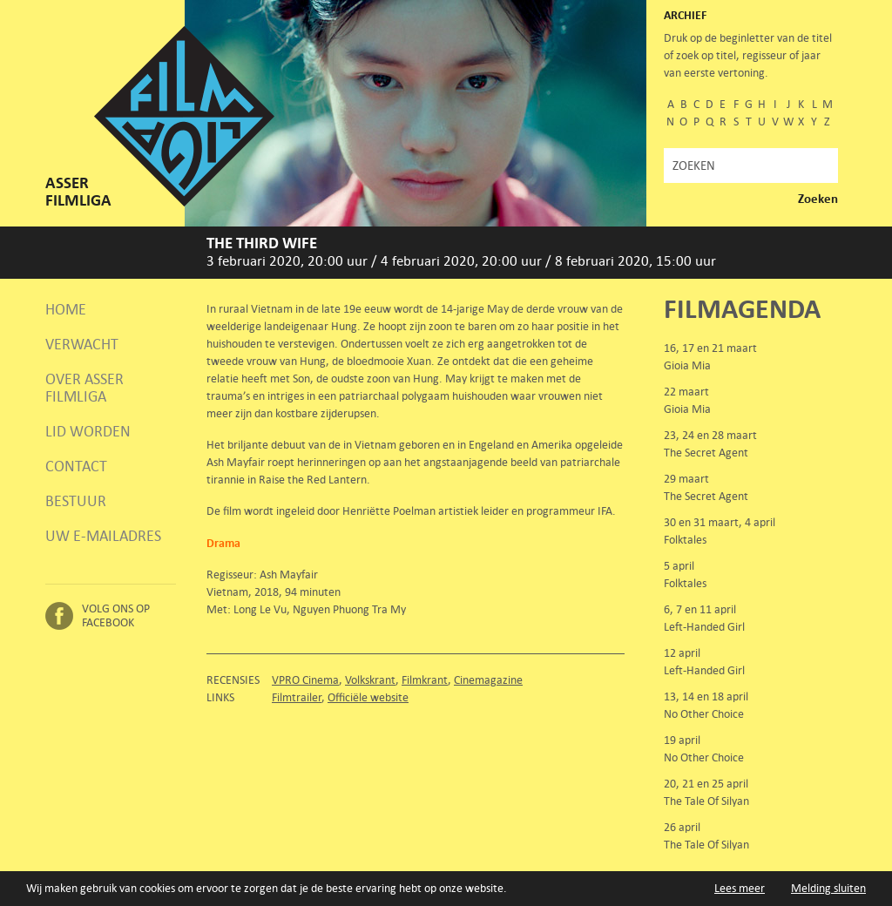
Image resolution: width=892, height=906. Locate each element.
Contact (76, 466)
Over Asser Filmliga (84, 387)
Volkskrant (370, 680)
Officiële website (368, 697)
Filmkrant (425, 680)
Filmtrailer (296, 697)
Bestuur (75, 501)
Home (65, 309)
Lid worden (88, 431)
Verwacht (81, 344)
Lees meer (739, 888)
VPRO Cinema (305, 680)
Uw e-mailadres (103, 535)
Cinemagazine (488, 680)
